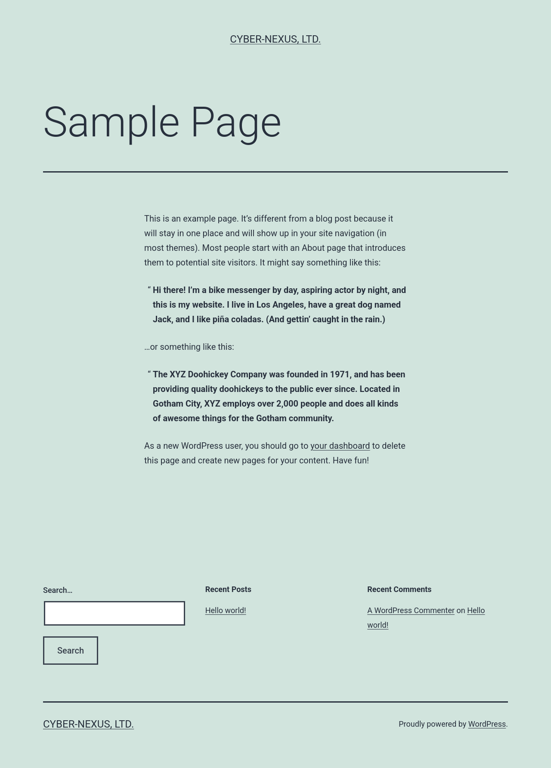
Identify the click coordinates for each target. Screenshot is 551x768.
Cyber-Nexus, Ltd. (275, 39)
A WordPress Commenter (411, 610)
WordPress (487, 723)
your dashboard (340, 446)
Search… (58, 590)
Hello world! (225, 610)
